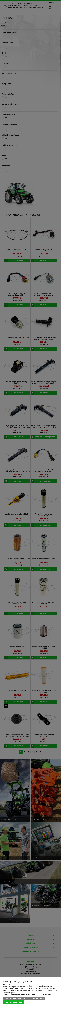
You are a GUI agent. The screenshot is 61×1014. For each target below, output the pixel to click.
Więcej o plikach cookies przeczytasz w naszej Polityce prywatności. (27, 994)
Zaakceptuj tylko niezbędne (16, 998)
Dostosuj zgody (37, 998)
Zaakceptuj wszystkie (13, 1002)
